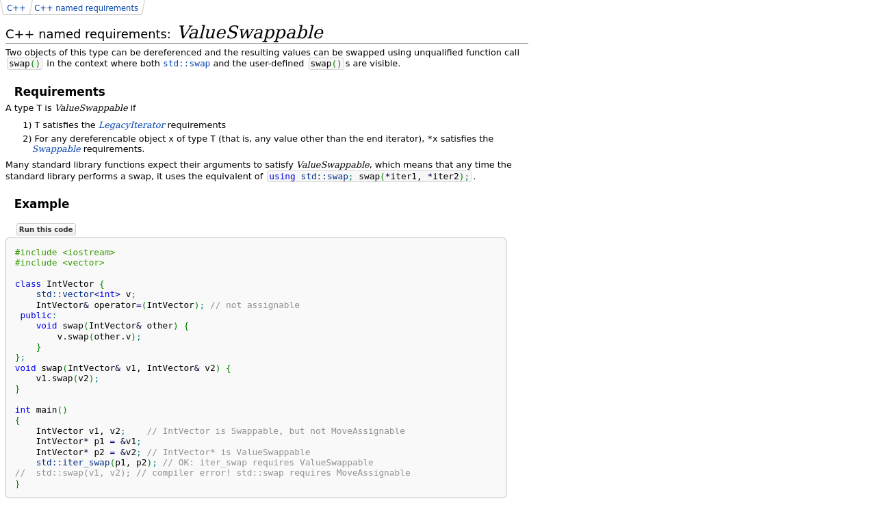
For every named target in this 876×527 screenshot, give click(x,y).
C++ (16, 8)
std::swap (186, 63)
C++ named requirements (86, 8)
